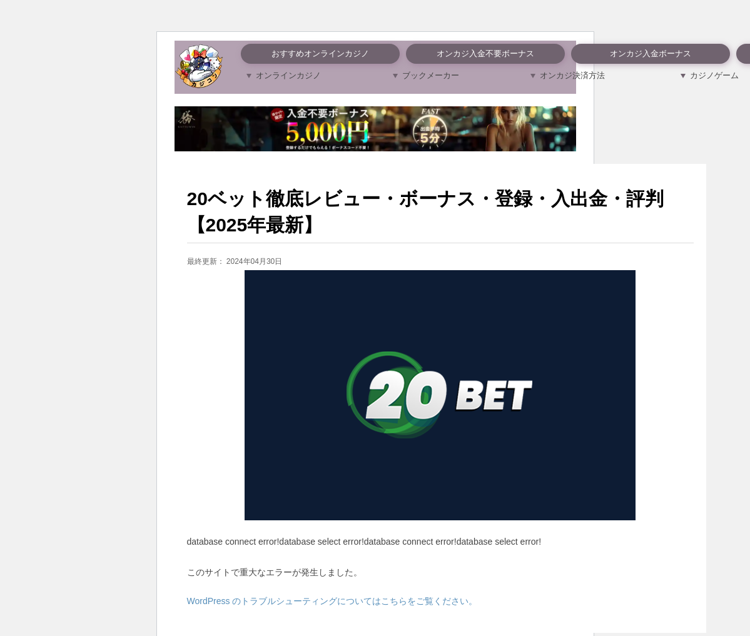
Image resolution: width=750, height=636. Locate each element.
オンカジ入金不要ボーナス (485, 53)
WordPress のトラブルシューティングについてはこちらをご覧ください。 (332, 601)
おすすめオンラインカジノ (320, 53)
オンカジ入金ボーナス (650, 53)
